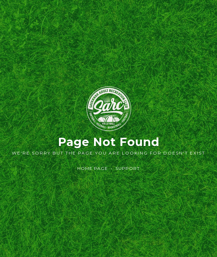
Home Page (92, 168)
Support (127, 168)
